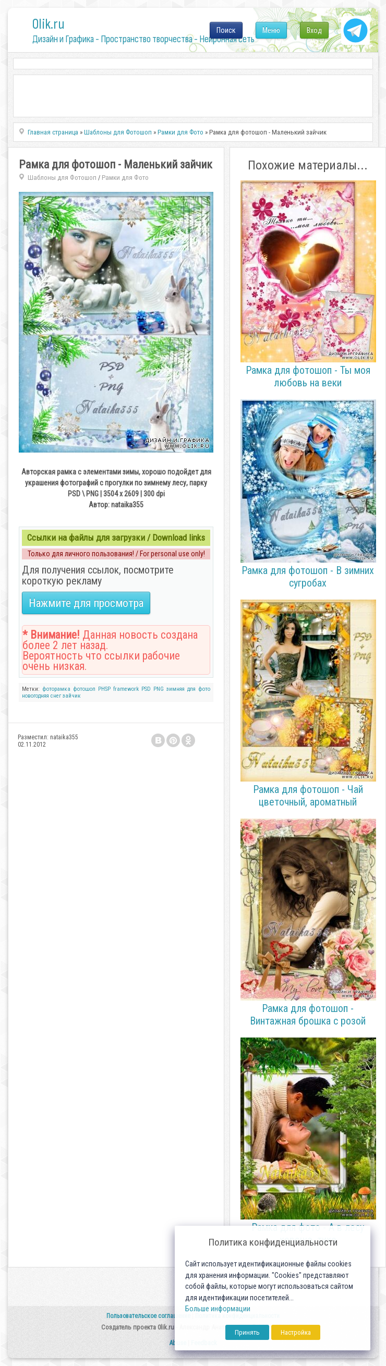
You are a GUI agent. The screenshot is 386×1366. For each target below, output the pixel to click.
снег (56, 695)
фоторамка (56, 689)
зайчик (72, 695)
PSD (146, 689)
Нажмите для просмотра (86, 602)
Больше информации (217, 1308)
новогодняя (35, 695)
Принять (247, 1332)
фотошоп (84, 689)
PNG (158, 689)
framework (126, 689)
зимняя (175, 689)
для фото (198, 689)
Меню (271, 30)
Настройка (296, 1332)
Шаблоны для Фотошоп (62, 177)
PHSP (104, 689)
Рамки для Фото (125, 177)
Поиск (226, 30)
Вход (314, 30)
